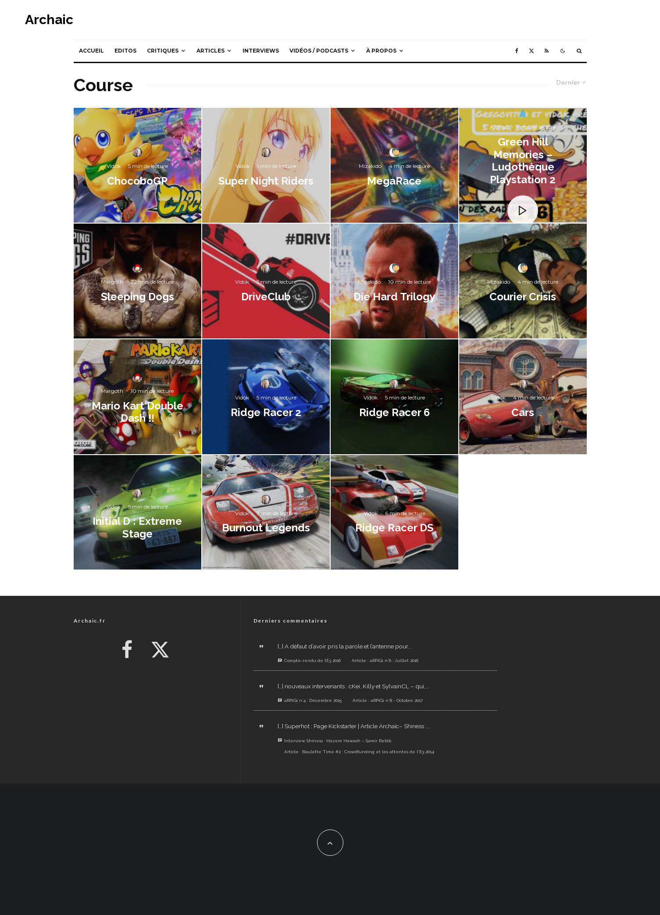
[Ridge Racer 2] (266, 396)
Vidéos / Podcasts (318, 50)
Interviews (261, 50)
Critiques (162, 50)
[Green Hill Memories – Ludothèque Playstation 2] (523, 165)
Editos (125, 50)
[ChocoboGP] (137, 165)
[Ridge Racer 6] (394, 396)
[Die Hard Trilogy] (394, 281)
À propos (381, 50)
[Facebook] (517, 51)
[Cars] (523, 396)
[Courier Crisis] (523, 281)
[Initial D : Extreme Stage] (137, 512)
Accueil (91, 50)
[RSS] (546, 51)
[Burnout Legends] (266, 512)
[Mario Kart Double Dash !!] (137, 396)
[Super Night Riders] (266, 165)
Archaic (49, 19)
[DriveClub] (266, 281)
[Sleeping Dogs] (137, 281)
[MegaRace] (394, 165)
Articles (210, 50)
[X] (531, 51)
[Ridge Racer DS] (394, 512)
